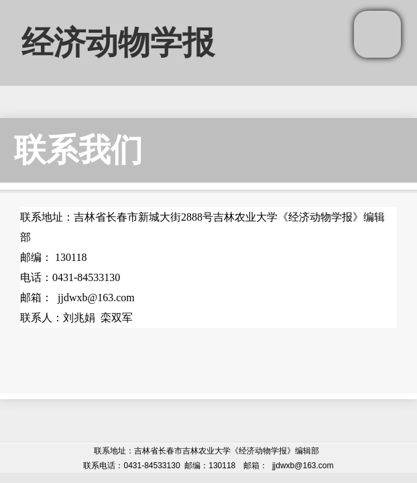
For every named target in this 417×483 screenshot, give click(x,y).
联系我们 (78, 150)
